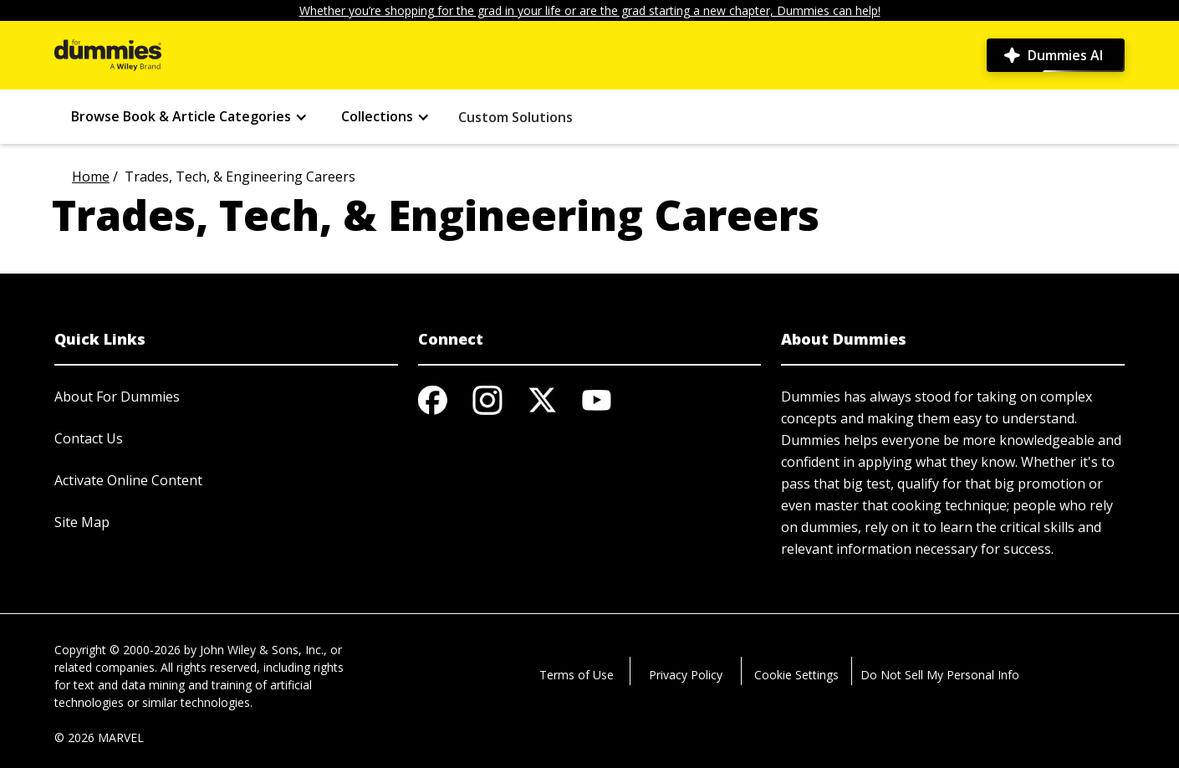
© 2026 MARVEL (99, 737)
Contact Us (88, 438)
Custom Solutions (515, 117)
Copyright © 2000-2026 (117, 650)
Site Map (82, 522)
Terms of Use (576, 675)
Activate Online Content (128, 480)
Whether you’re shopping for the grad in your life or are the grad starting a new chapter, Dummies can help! (589, 10)
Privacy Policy (685, 675)
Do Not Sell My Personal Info (939, 675)
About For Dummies (117, 396)
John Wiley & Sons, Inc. (262, 650)
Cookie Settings (796, 675)
